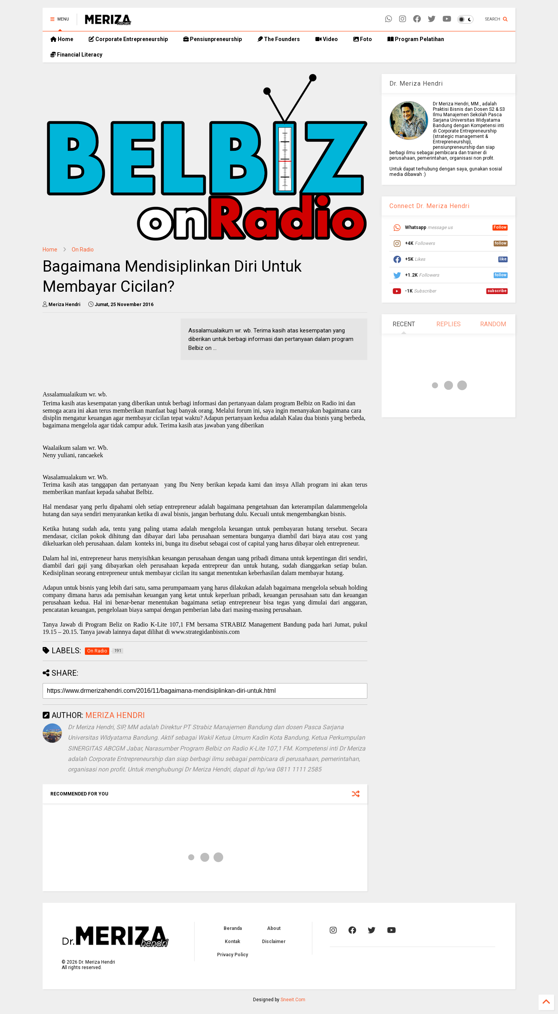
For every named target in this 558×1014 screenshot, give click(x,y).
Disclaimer (274, 941)
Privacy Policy (232, 954)
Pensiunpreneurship (212, 39)
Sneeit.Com (293, 999)
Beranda (233, 928)
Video (326, 39)
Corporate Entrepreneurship (128, 39)
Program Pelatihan (416, 39)
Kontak (232, 941)
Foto (362, 39)
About (274, 928)
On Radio (83, 249)
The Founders (278, 39)
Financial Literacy (76, 55)
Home (61, 39)
